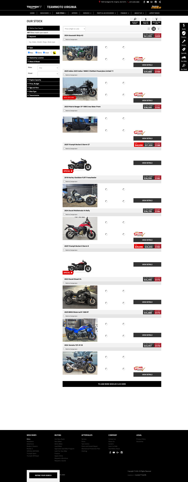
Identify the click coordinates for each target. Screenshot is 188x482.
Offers (74, 13)
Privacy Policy (141, 439)
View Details (147, 65)
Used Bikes (58, 446)
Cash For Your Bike (61, 451)
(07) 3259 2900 (134, 2)
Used (46, 53)
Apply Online (59, 456)
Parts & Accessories (106, 13)
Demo (39, 53)
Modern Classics (32, 446)
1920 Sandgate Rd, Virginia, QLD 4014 (112, 2)
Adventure (30, 444)
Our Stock (61, 13)
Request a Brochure (61, 458)
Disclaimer (139, 441)
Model (30, 73)
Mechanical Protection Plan (91, 448)
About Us (139, 13)
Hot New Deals (60, 439)
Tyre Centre (85, 444)
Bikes (28, 439)
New (30, 53)
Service (87, 13)
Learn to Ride (112, 446)
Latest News (154, 13)
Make (30, 67)
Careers (111, 444)
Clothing (84, 451)
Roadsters (30, 441)
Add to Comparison (71, 39)
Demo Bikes (58, 444)
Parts (83, 441)
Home (32, 13)
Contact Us (112, 439)
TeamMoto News (114, 448)
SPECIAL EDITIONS (33, 451)
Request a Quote (60, 460)
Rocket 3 (30, 448)
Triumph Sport (31, 453)
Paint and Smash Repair (90, 446)
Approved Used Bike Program (64, 448)
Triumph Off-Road (33, 456)
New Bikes (45, 13)
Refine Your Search (35, 28)
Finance (125, 13)
